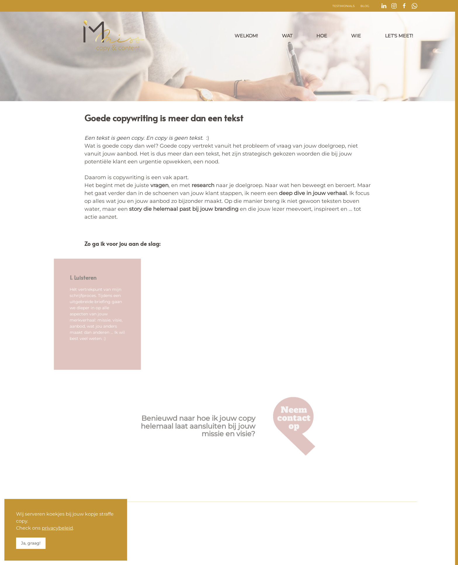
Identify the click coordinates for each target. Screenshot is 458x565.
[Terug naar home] (113, 36)
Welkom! (246, 36)
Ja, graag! (31, 543)
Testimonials (343, 6)
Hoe (321, 36)
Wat (287, 36)
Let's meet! (399, 36)
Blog (364, 6)
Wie (356, 36)
